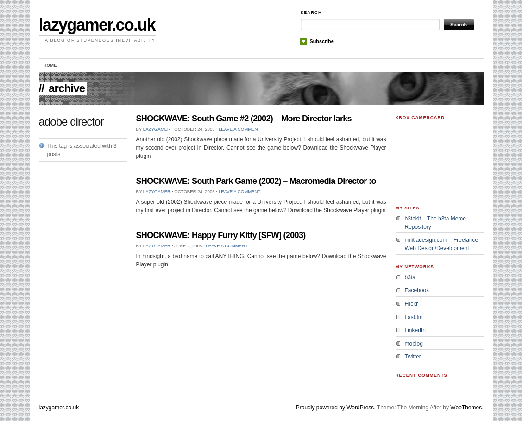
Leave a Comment (239, 129)
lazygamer (156, 129)
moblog (414, 343)
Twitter (413, 356)
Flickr (411, 304)
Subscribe (322, 41)
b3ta (410, 277)
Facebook (417, 290)
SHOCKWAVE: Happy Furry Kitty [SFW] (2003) (221, 235)
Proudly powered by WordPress (335, 407)
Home (50, 65)
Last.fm (414, 317)
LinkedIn (415, 330)
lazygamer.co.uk (97, 24)
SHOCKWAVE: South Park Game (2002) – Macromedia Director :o (256, 181)
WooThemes (466, 407)
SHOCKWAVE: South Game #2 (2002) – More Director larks (244, 118)
